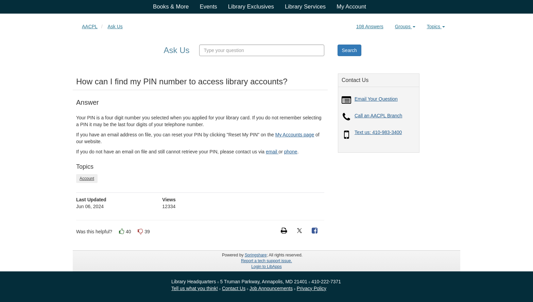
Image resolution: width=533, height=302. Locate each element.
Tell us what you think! (194, 288)
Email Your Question (376, 99)
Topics (436, 26)
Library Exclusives (251, 6)
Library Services (305, 6)
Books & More (171, 6)
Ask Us (114, 26)
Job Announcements (271, 288)
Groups (405, 26)
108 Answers (369, 26)
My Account (351, 6)
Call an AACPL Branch (378, 115)
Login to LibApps (266, 266)
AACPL (90, 26)
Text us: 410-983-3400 (378, 132)
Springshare (256, 255)
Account (87, 178)
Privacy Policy (311, 288)
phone (290, 151)
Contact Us (233, 288)
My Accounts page (294, 134)
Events (208, 6)
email (272, 151)
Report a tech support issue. (266, 260)
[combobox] (261, 50)
